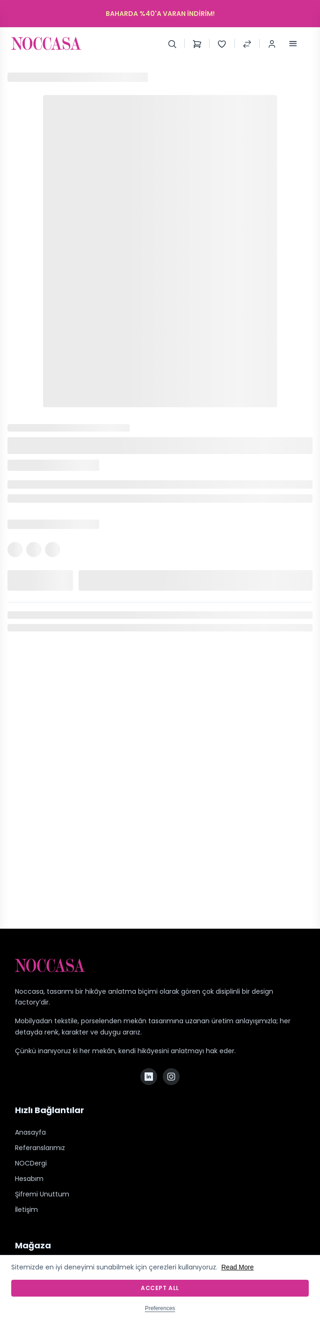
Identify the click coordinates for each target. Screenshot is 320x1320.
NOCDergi (31, 1163)
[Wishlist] (221, 43)
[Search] (172, 43)
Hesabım (29, 1178)
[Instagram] (171, 1076)
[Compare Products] (247, 43)
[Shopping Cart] (197, 43)
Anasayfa (30, 1132)
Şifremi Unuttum (42, 1194)
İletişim (26, 1209)
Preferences (160, 1308)
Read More (237, 1267)
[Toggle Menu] (292, 43)
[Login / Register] (271, 43)
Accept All (160, 1288)
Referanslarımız (40, 1147)
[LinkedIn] (148, 1076)
